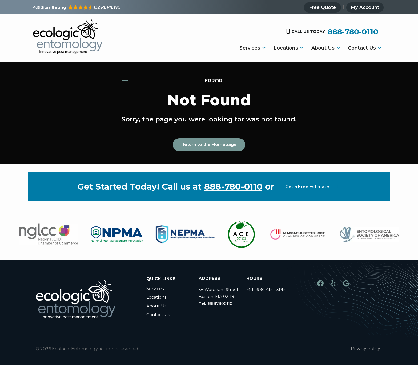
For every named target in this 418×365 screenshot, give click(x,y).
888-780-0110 (233, 187)
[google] (346, 283)
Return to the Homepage (209, 144)
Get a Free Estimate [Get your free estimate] (307, 186)
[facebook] (320, 283)
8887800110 (220, 303)
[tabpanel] (48, 234)
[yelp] (333, 283)
